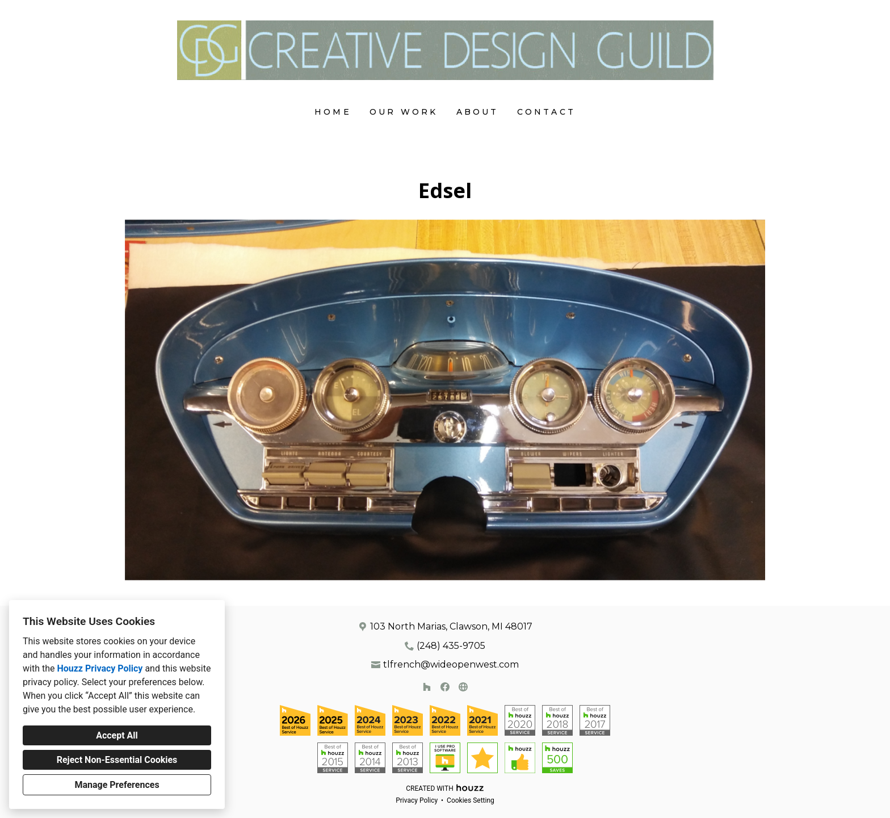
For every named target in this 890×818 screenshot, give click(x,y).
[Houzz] (426, 686)
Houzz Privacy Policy (99, 668)
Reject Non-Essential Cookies (117, 759)
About (477, 112)
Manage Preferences (116, 784)
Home (332, 112)
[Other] (463, 686)
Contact (546, 112)
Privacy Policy (417, 800)
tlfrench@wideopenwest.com (451, 664)
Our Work (404, 112)
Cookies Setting (470, 800)
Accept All (117, 735)
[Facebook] (445, 686)
